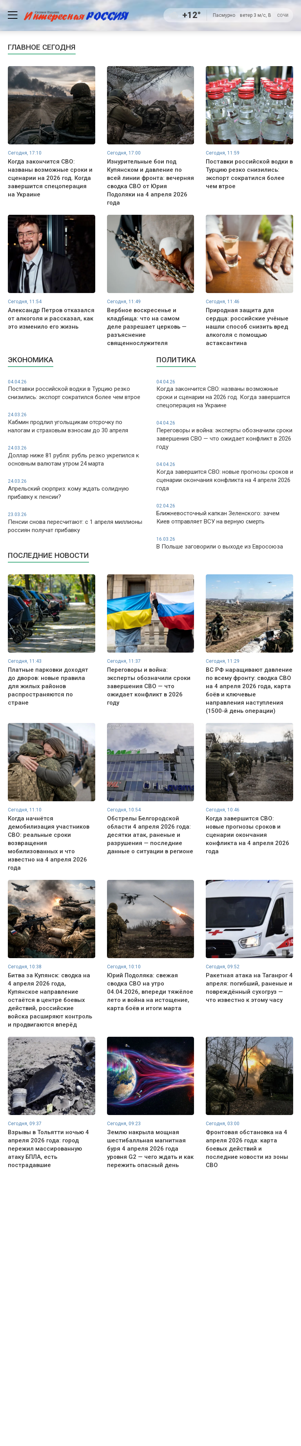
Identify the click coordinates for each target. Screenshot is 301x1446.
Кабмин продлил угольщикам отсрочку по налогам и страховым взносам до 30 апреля (76, 423)
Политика (176, 359)
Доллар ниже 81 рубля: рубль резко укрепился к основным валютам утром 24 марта (76, 456)
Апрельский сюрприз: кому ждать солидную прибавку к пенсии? (76, 489)
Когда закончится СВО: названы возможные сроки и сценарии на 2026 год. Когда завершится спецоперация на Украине (224, 394)
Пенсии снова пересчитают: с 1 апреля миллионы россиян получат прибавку (76, 522)
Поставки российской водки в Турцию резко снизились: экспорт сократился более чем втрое (76, 390)
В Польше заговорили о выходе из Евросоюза (224, 543)
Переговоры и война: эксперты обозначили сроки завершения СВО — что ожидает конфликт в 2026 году (224, 435)
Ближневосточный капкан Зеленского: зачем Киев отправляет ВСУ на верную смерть (224, 514)
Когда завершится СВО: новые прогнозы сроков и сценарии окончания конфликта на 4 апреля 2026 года (224, 476)
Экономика (30, 359)
